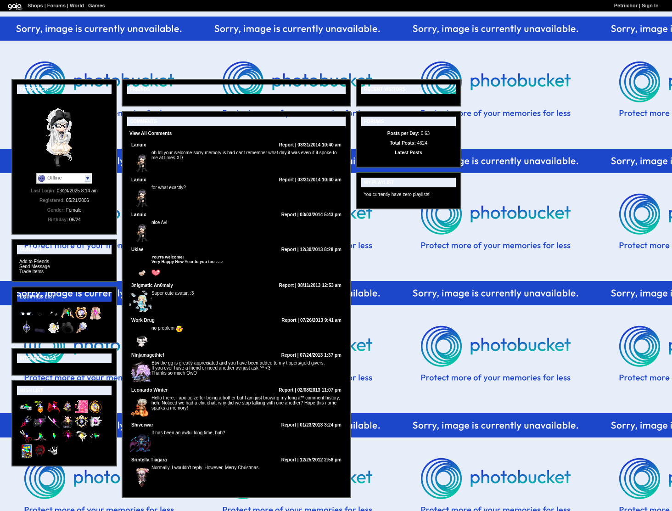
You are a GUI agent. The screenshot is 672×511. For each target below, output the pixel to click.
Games (96, 5)
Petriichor (626, 5)
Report (286, 144)
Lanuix (138, 144)
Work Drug (143, 320)
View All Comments (150, 133)
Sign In (650, 5)
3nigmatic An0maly (152, 285)
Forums (56, 5)
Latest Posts (408, 152)
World (77, 5)
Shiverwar (142, 424)
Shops (35, 5)
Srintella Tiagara (149, 459)
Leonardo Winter (149, 390)
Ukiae (137, 249)
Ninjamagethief (147, 355)
